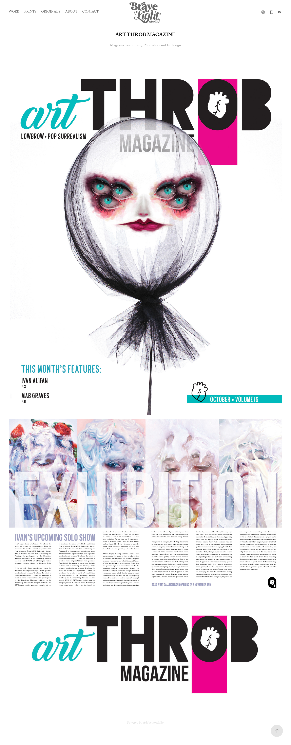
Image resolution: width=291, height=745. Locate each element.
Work (14, 12)
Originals (50, 12)
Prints (30, 12)
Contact (90, 12)
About (71, 12)
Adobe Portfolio (153, 723)
